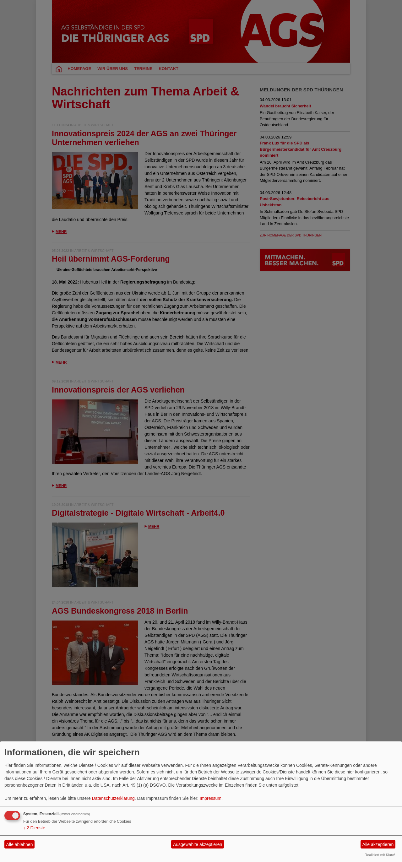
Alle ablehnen (19, 844)
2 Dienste (34, 827)
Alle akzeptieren (378, 844)
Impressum (210, 798)
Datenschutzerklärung (113, 798)
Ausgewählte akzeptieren (197, 844)
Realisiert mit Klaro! (380, 855)
